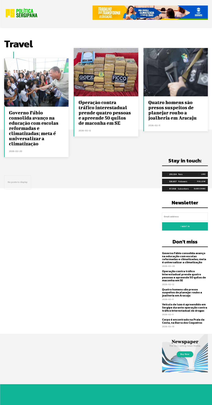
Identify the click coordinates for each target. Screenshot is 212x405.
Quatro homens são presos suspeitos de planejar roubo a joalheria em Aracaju (172, 110)
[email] (185, 216)
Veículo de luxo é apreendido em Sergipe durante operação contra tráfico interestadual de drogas (184, 307)
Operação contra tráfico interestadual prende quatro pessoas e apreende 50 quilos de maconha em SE (105, 113)
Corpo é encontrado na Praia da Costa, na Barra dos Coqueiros (183, 321)
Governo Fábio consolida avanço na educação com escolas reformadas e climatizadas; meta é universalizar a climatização (33, 128)
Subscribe (200, 188)
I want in (185, 226)
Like (203, 174)
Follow (201, 181)
